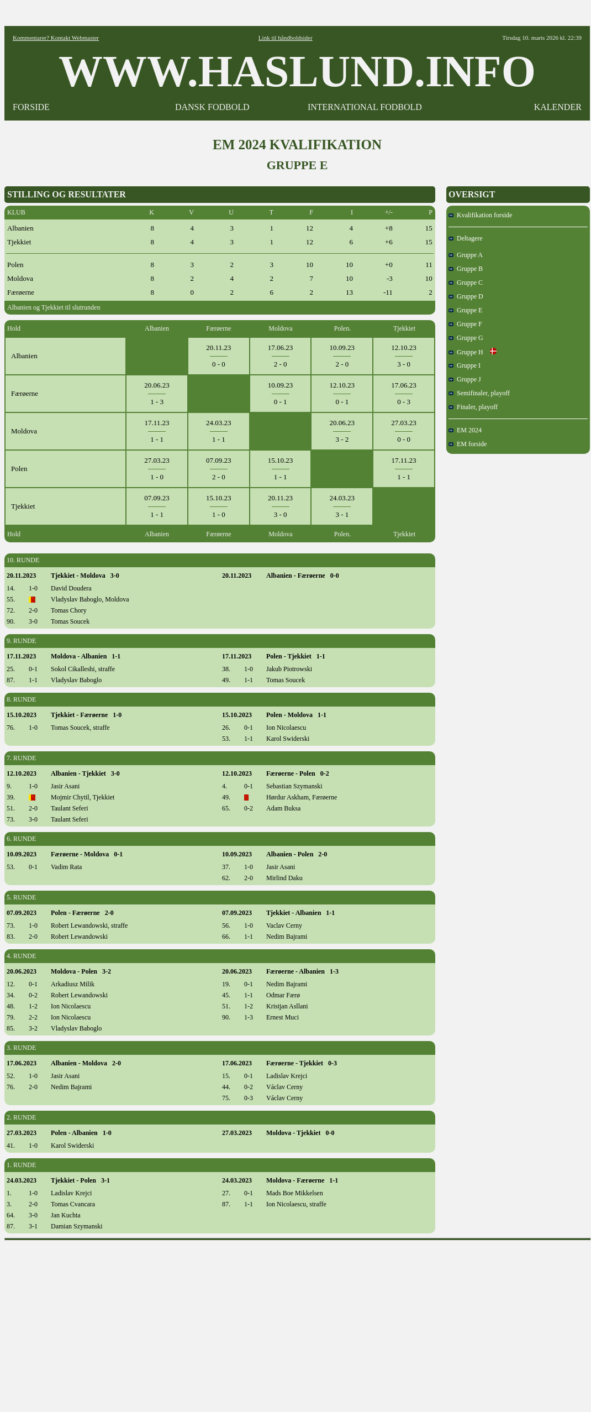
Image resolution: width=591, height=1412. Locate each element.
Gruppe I (464, 365)
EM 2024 (465, 430)
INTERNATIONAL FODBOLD (365, 107)
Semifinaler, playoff (479, 393)
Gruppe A (465, 255)
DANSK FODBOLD (212, 107)
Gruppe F (465, 324)
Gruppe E (465, 310)
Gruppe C (465, 282)
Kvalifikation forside (480, 215)
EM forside (467, 444)
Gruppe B (465, 269)
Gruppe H (472, 352)
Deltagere (465, 238)
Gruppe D (465, 296)
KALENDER (558, 107)
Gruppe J (464, 379)
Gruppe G (465, 338)
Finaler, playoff (473, 407)
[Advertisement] (298, 1322)
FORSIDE (31, 107)
